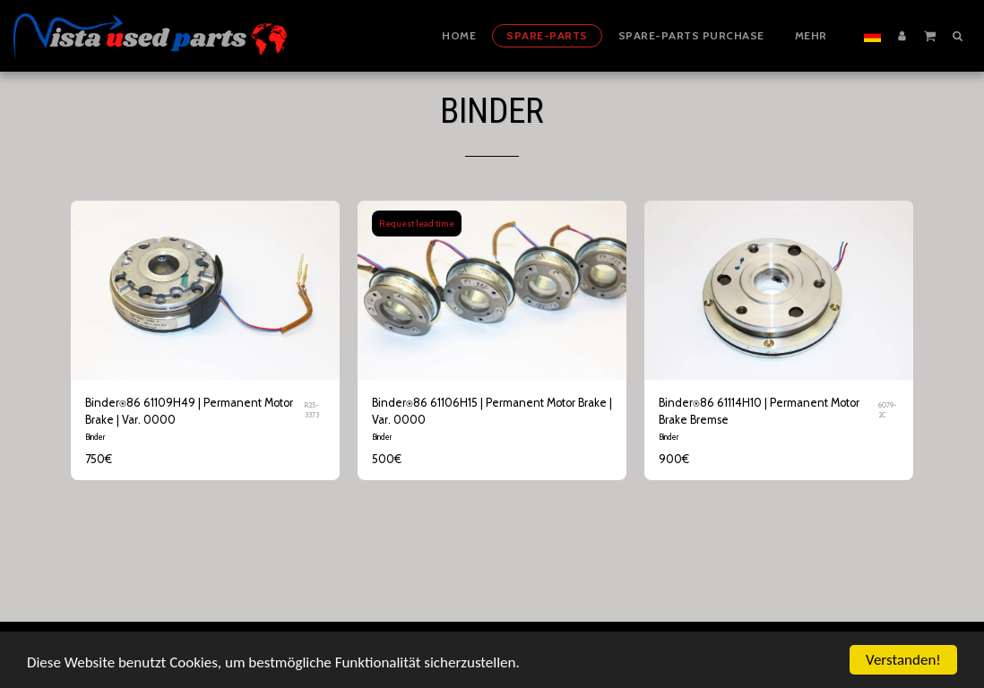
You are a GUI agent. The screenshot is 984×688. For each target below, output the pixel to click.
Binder (95, 437)
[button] (930, 35)
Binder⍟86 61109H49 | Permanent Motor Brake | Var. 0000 (189, 411)
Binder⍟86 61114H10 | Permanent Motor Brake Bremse (759, 411)
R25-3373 (312, 410)
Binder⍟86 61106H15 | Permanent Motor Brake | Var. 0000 (492, 411)
